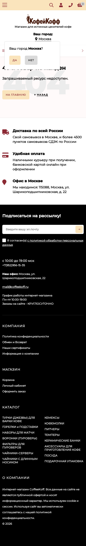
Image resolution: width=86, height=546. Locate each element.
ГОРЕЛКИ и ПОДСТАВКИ (20, 427)
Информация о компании (20, 353)
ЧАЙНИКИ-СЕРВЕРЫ (17, 453)
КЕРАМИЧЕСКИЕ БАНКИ (62, 440)
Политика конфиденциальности (25, 336)
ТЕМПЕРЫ (52, 435)
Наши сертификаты (16, 348)
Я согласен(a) (42, 243)
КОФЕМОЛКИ (54, 423)
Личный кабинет (14, 385)
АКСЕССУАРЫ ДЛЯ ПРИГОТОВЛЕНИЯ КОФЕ (62, 448)
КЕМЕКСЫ (51, 417)
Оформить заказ (13, 391)
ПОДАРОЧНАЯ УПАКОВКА (63, 461)
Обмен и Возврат (14, 342)
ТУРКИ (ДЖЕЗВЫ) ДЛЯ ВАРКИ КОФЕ (18, 419)
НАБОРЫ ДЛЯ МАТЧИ (18, 432)
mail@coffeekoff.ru (15, 286)
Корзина (8, 380)
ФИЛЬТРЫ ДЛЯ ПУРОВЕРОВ (13, 445)
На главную (16, 94)
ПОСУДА (50, 455)
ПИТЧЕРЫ (51, 429)
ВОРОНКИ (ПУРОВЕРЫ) (19, 438)
